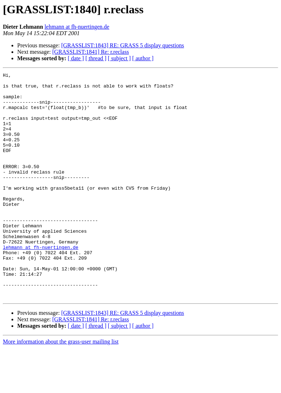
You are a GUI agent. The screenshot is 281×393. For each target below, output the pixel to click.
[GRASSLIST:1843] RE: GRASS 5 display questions (122, 45)
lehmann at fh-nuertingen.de (76, 27)
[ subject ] (119, 58)
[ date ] (76, 58)
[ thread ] (95, 58)
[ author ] (143, 58)
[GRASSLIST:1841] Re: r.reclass (90, 52)
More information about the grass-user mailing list (61, 387)
